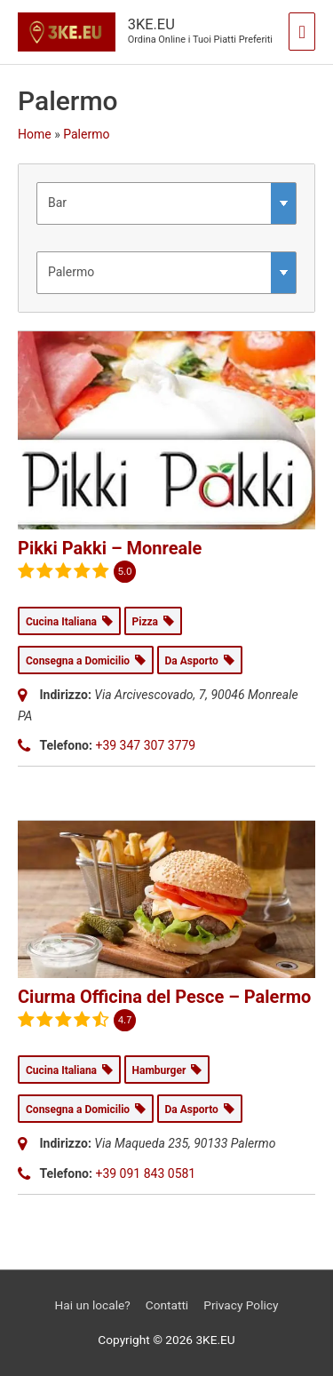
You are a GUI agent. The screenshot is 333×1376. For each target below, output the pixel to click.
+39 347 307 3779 (145, 745)
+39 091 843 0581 (145, 1173)
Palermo (86, 134)
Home (35, 134)
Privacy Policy (240, 1305)
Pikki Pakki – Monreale (110, 548)
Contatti (167, 1305)
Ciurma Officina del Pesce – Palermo (164, 996)
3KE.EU (151, 24)
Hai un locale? (93, 1305)
